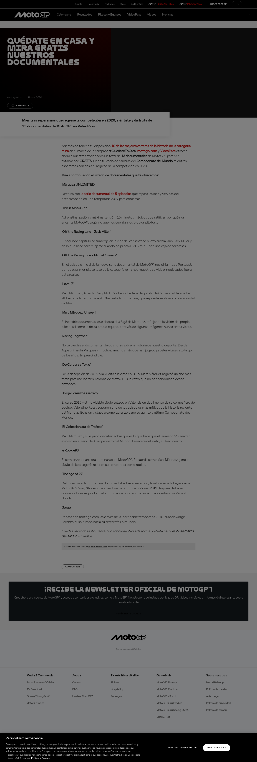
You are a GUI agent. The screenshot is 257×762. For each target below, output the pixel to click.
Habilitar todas (216, 748)
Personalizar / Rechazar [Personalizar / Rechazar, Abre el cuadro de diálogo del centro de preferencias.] (182, 748)
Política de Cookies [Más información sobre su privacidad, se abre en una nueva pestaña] (40, 758)
